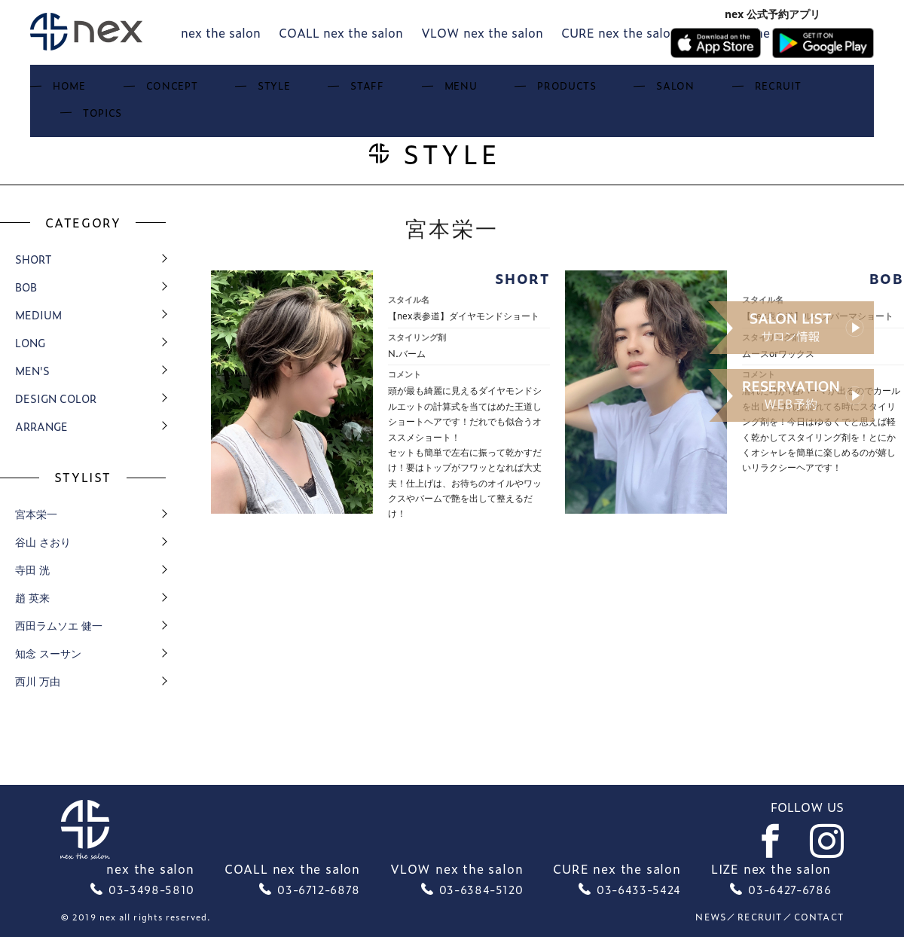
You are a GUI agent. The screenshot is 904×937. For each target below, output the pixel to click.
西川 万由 (37, 680)
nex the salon (221, 32)
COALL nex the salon (341, 32)
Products (513, 90)
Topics (746, 90)
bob (26, 287)
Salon (596, 90)
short (33, 259)
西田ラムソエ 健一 (58, 625)
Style (304, 90)
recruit (760, 916)
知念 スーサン (48, 653)
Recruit (670, 90)
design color (55, 398)
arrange (41, 426)
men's (32, 370)
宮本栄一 (36, 513)
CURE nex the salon (619, 32)
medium (38, 314)
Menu (434, 90)
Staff (369, 90)
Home (154, 90)
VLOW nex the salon (482, 32)
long (30, 342)
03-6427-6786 (789, 889)
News (710, 916)
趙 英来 (32, 597)
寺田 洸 (32, 569)
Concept (228, 90)
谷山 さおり (43, 541)
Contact (819, 916)
